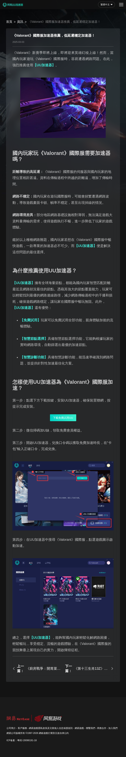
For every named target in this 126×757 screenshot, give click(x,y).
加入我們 (113, 728)
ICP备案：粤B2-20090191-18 (22, 740)
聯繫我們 (90, 728)
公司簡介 (11, 728)
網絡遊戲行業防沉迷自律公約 (54, 733)
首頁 (9, 21)
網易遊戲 (79, 728)
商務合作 (101, 728)
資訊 (20, 21)
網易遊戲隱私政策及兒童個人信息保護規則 (51, 728)
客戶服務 (22, 728)
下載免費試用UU (63, 417)
